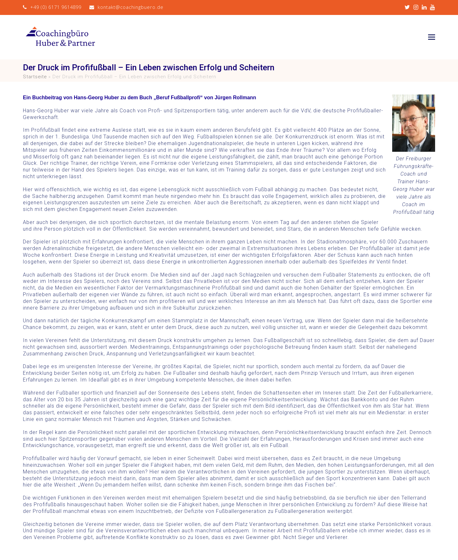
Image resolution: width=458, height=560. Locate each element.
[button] (431, 37)
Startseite (35, 77)
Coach (128, 111)
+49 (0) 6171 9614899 (55, 7)
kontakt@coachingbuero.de (130, 7)
